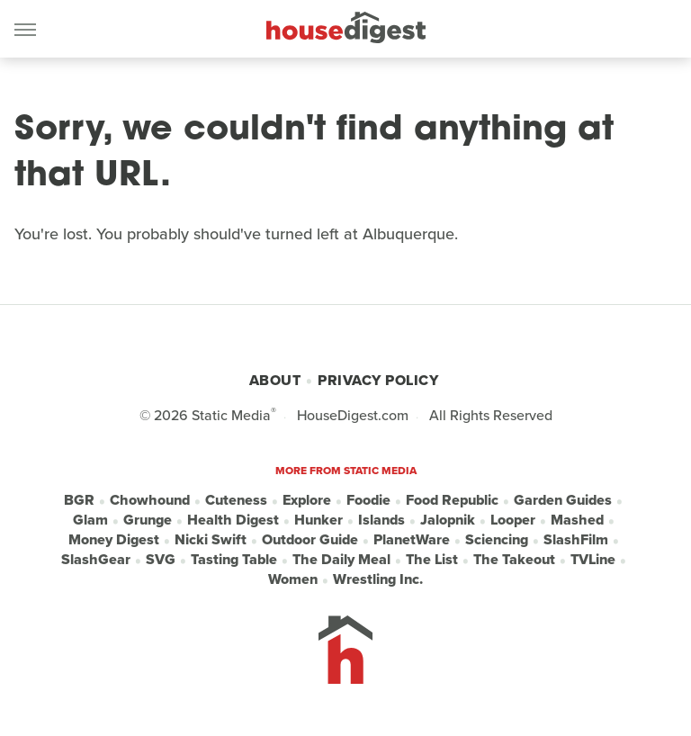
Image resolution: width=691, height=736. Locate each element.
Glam (90, 520)
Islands (381, 520)
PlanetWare (411, 540)
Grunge (147, 520)
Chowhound (150, 500)
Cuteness (236, 500)
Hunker (318, 520)
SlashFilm (575, 540)
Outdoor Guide (310, 540)
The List (432, 559)
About (275, 380)
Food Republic (452, 500)
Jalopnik (447, 520)
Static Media (231, 415)
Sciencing (496, 540)
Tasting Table (234, 559)
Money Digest (113, 540)
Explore (307, 500)
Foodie (368, 500)
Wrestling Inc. (378, 579)
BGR (79, 500)
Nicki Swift (211, 540)
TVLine (592, 559)
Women (293, 579)
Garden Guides (563, 500)
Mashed (577, 520)
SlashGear (95, 559)
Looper (512, 520)
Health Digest (233, 520)
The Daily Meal (341, 559)
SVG (160, 559)
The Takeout (514, 559)
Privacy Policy (378, 380)
